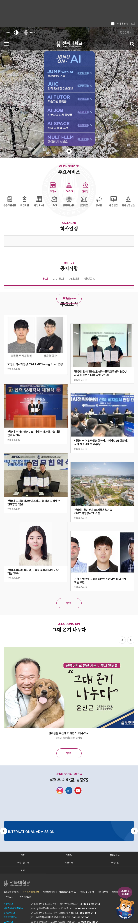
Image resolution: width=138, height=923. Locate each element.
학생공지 (90, 279)
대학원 (69, 855)
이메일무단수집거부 (67, 892)
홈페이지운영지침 (11, 892)
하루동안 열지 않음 (126, 23)
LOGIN (7, 32)
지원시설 (69, 862)
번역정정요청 (25, 896)
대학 (23, 855)
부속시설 (115, 862)
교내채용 (74, 279)
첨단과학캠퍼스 (10, 917)
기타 (23, 870)
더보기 (69, 298)
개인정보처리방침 (31, 892)
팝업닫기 (124, 32)
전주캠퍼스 (8, 904)
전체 (45, 279)
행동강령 (116, 892)
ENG (29, 32)
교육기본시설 (23, 862)
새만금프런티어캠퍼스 (13, 908)
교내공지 (58, 279)
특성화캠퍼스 (9, 913)
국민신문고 (103, 892)
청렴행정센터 (48, 892)
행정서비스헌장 (87, 892)
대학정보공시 (9, 896)
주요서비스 (115, 855)
